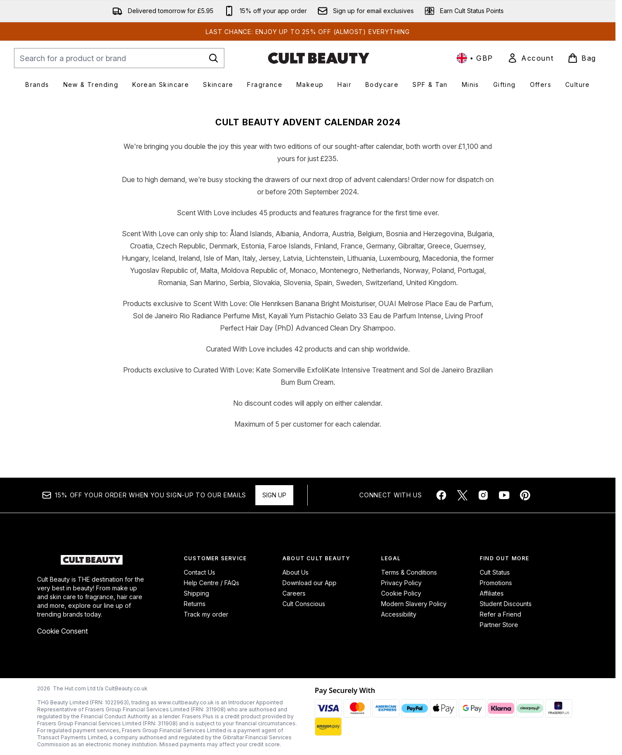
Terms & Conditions (409, 572)
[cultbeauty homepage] (318, 58)
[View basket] (581, 58)
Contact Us (199, 572)
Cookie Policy (401, 593)
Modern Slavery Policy (414, 603)
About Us (295, 572)
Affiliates (492, 593)
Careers (294, 593)
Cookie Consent (62, 631)
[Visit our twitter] (462, 495)
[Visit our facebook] (441, 495)
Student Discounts (506, 603)
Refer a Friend (500, 614)
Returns (195, 603)
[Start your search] (119, 58)
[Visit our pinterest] (525, 495)
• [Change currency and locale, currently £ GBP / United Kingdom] (475, 58)
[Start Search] (213, 58)
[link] (530, 58)
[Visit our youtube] (504, 495)
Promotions (496, 582)
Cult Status (495, 572)
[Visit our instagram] (483, 495)
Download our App (309, 582)
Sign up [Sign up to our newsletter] (274, 495)
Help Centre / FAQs (211, 582)
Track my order (206, 614)
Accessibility (398, 614)
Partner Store (499, 624)
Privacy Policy (401, 582)
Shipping (196, 593)
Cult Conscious (303, 603)
